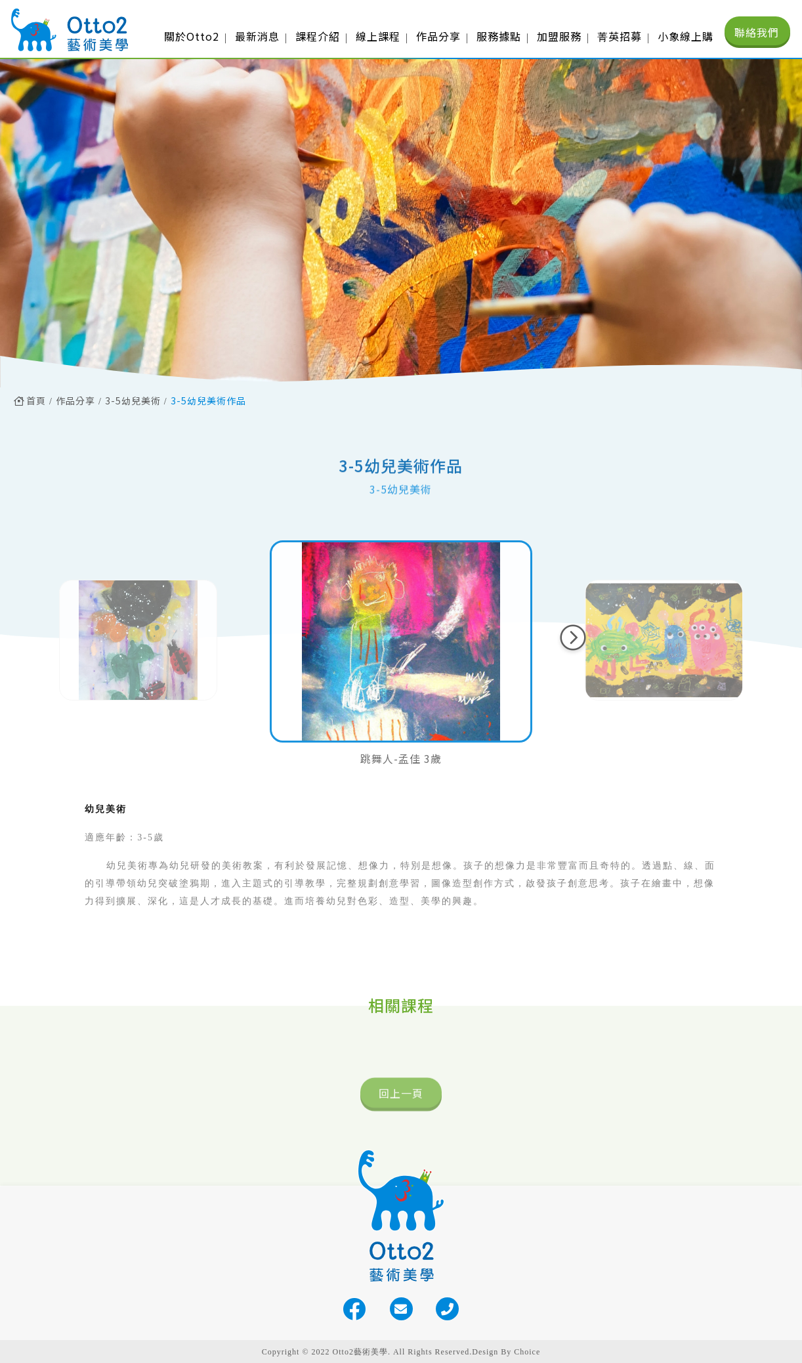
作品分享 (75, 400)
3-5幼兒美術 (133, 400)
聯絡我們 (756, 32)
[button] (572, 637)
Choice (527, 1351)
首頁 (30, 400)
